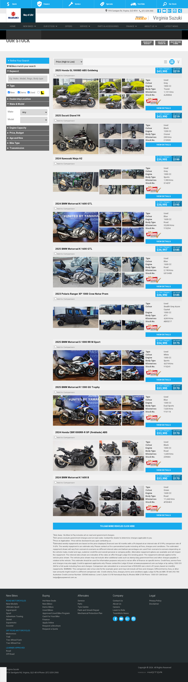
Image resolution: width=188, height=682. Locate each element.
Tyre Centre (83, 607)
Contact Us (118, 600)
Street (9, 619)
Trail (8, 636)
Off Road (10, 654)
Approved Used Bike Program (56, 613)
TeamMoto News (121, 613)
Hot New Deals (49, 600)
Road (8, 651)
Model (11, 119)
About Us (150, 26)
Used (31, 92)
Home (13, 26)
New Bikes (29, 26)
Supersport (11, 610)
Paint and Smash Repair (88, 610)
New (11, 92)
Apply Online (48, 622)
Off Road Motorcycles (18, 630)
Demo (22, 92)
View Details (164, 108)
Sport (8, 613)
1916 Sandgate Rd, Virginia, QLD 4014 (121, 11)
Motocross (11, 633)
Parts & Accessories (108, 26)
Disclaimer (154, 603)
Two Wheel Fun (13, 643)
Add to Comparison (66, 75)
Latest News (171, 26)
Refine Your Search (18, 60)
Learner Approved (15, 647)
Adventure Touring (14, 616)
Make (10, 111)
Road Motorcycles (16, 600)
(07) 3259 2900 (147, 11)
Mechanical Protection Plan (90, 613)
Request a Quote (50, 629)
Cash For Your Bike (51, 616)
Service (85, 26)
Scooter (9, 625)
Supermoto (11, 622)
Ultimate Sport (12, 607)
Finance (131, 26)
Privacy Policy (155, 600)
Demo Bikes (48, 607)
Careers (116, 607)
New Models (12, 603)
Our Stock (50, 26)
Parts (80, 603)
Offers (68, 26)
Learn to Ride (119, 610)
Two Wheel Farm (14, 640)
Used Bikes (47, 610)
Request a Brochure (51, 625)
